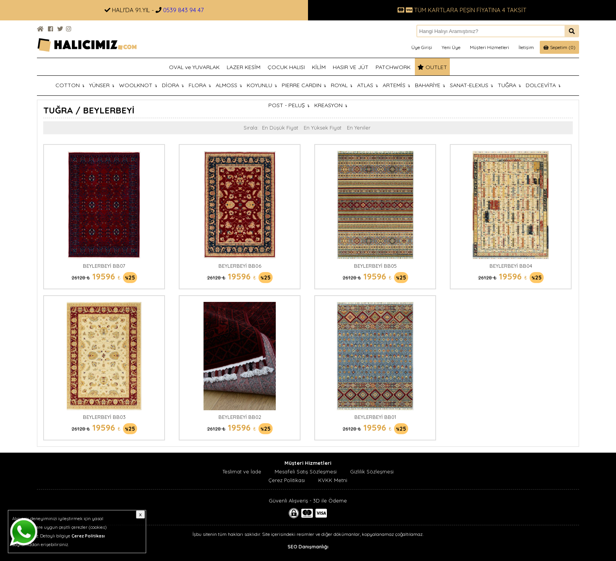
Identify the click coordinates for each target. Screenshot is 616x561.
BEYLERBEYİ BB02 (239, 417)
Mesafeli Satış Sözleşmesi (306, 471)
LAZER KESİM (243, 67)
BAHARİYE (430, 85)
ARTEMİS (396, 85)
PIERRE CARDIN (304, 85)
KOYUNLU (262, 85)
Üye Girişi (421, 47)
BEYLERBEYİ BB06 (239, 266)
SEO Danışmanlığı (308, 547)
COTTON (69, 85)
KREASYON (330, 105)
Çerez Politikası (286, 480)
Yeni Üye (451, 47)
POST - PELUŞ (289, 105)
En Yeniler (358, 127)
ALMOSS (229, 85)
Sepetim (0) (559, 47)
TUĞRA (509, 85)
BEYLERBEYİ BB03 (104, 417)
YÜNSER (101, 85)
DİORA (173, 85)
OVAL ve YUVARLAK (194, 67)
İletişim (526, 47)
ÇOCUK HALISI (286, 67)
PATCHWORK (393, 67)
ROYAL (341, 85)
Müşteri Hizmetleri (489, 47)
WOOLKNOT (138, 85)
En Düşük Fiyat (280, 127)
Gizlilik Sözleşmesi (372, 471)
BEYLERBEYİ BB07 (104, 266)
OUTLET (432, 67)
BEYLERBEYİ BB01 (375, 417)
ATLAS (367, 85)
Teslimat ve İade (241, 471)
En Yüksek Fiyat (322, 127)
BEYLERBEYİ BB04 (511, 266)
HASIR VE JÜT (350, 67)
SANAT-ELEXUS (471, 85)
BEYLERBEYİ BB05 (375, 266)
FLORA (200, 85)
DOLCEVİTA (543, 85)
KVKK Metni (332, 480)
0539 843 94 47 (183, 10)
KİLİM (319, 67)
